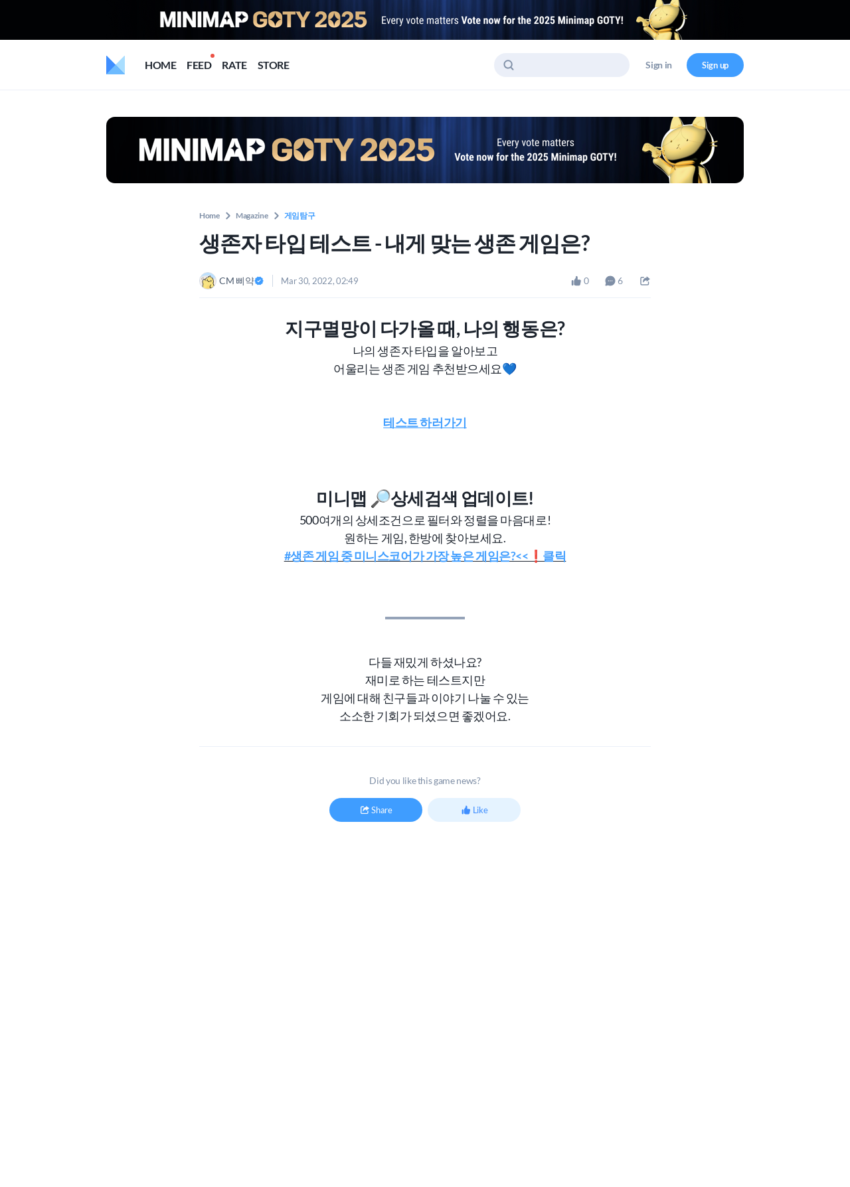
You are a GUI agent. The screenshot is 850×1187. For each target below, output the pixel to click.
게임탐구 (299, 215)
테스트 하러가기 (425, 422)
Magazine (252, 215)
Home (209, 215)
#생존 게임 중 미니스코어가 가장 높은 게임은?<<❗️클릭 (425, 555)
